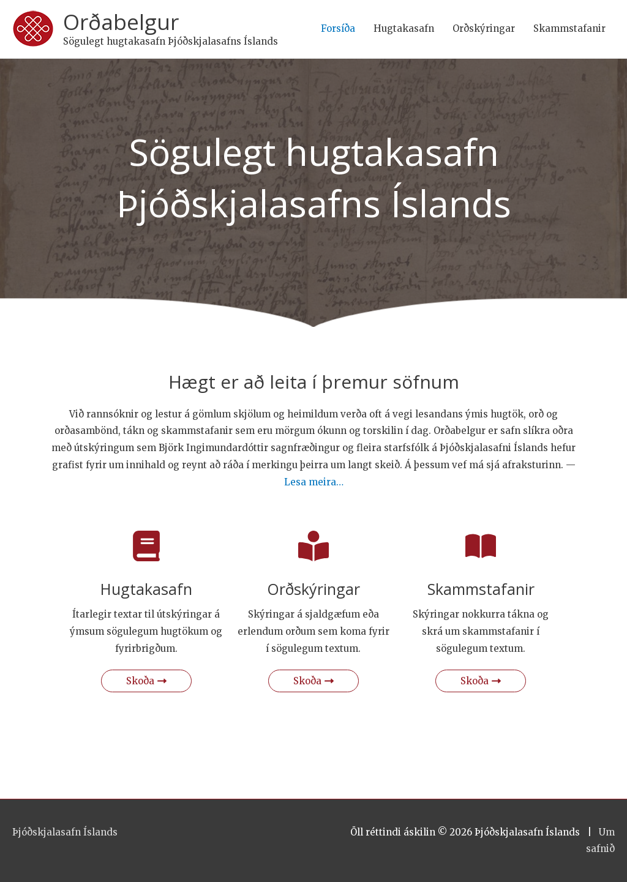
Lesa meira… (314, 482)
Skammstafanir (569, 28)
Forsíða (338, 28)
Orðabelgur (121, 21)
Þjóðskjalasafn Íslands (65, 832)
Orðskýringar (483, 28)
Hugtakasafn (404, 28)
